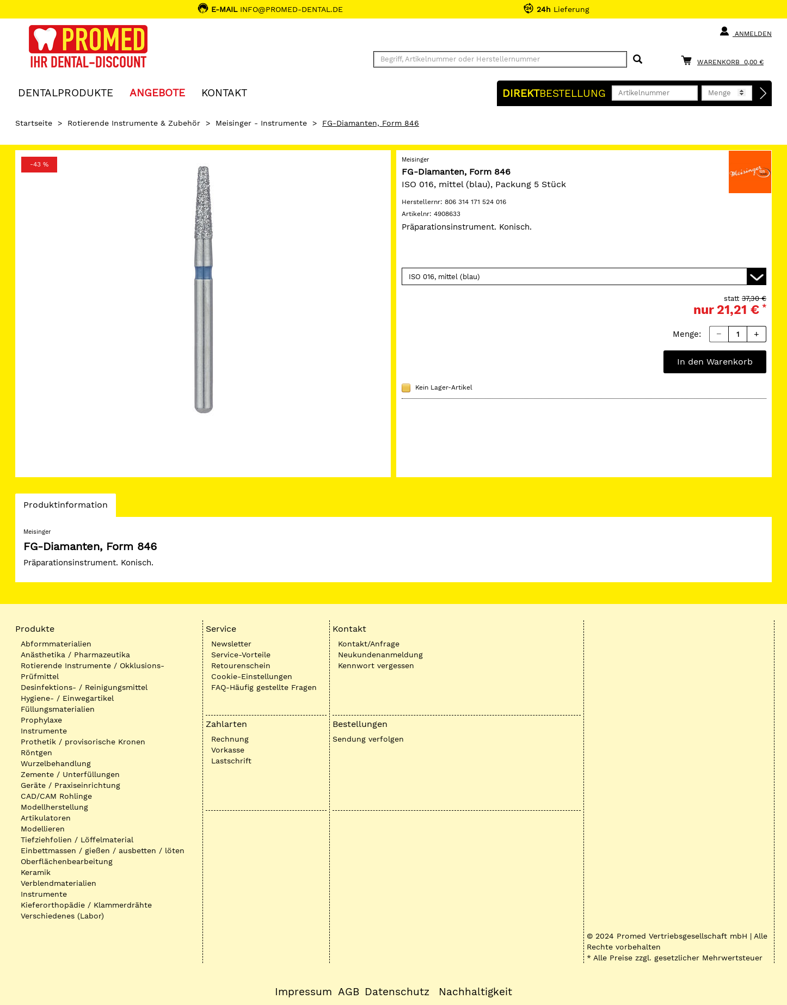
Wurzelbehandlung (56, 763)
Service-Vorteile (240, 654)
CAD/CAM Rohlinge (56, 796)
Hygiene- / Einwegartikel (67, 698)
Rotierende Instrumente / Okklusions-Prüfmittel (92, 671)
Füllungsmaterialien (58, 709)
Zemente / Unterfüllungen (70, 774)
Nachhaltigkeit (475, 992)
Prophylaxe (41, 720)
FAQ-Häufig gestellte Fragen (264, 687)
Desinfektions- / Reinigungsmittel (84, 687)
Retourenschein (240, 665)
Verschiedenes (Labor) (62, 915)
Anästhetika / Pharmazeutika (75, 654)
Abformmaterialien (56, 643)
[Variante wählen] (584, 276)
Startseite (33, 123)
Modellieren (43, 828)
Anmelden (745, 32)
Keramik (36, 872)
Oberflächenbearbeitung (67, 861)
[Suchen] (637, 59)
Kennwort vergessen (376, 665)
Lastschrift (231, 760)
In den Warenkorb (715, 361)
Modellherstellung (54, 807)
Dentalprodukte (65, 92)
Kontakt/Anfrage (368, 643)
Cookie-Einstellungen (251, 676)
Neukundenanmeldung (380, 654)
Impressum (303, 992)
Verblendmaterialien (58, 883)
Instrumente (44, 730)
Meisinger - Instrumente (261, 123)
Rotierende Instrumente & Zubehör (133, 123)
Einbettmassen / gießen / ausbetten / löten (103, 850)
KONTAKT (224, 92)
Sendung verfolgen (368, 739)
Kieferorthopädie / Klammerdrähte (86, 905)
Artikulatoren (46, 817)
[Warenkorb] (725, 60)
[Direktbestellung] (763, 93)
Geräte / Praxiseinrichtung (70, 785)
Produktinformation (65, 507)
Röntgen (36, 752)
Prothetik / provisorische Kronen (83, 741)
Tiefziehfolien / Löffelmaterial (77, 839)
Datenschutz (397, 992)
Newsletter (231, 643)
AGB (348, 992)
